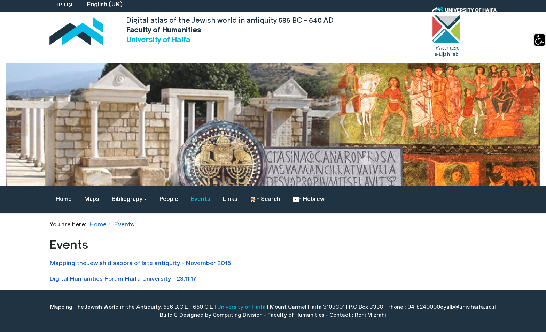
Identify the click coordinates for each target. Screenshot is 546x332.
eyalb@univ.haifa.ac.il (468, 307)
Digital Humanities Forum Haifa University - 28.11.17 (122, 279)
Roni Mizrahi (370, 315)
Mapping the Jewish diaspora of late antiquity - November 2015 (140, 263)
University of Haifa (241, 307)
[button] (129, 199)
